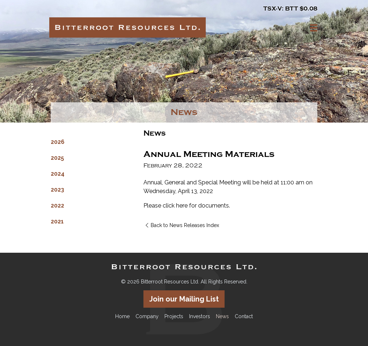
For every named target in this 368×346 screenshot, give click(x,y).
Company (147, 316)
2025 (57, 157)
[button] (313, 27)
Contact (244, 316)
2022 (57, 205)
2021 (57, 221)
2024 (57, 173)
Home (122, 316)
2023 (57, 189)
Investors (199, 316)
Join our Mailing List (184, 299)
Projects (173, 316)
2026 (57, 141)
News (222, 316)
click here (175, 205)
